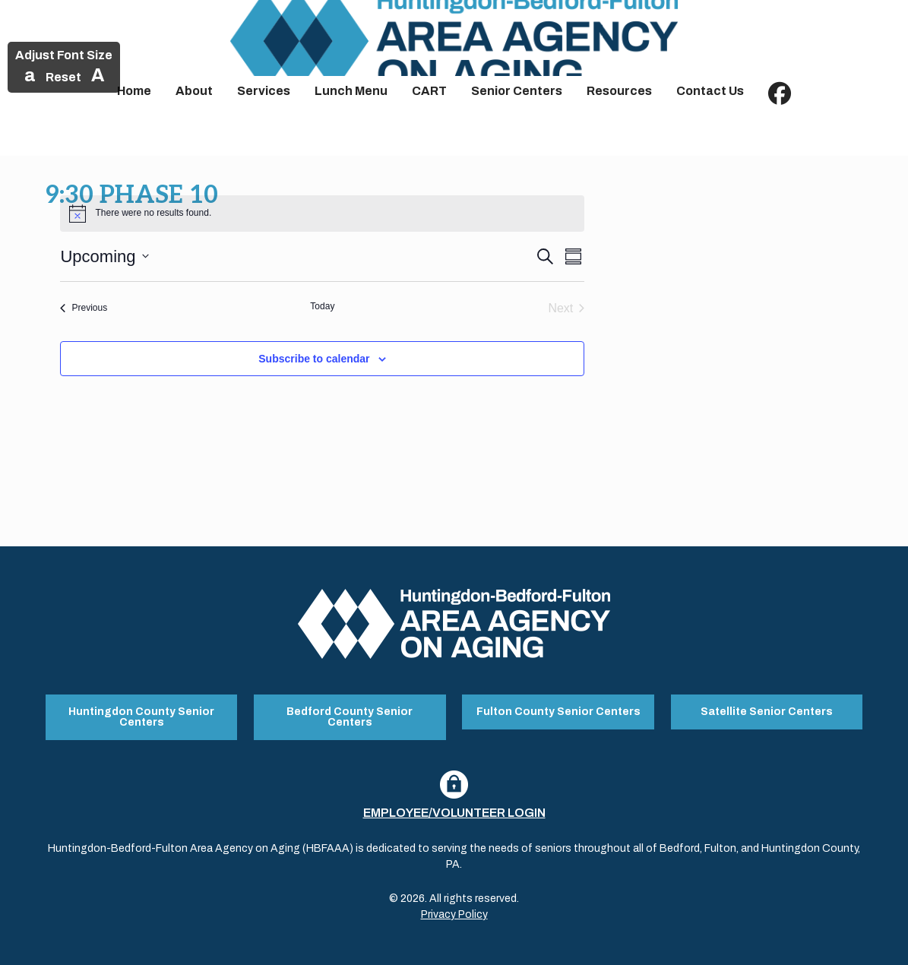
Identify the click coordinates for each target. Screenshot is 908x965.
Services (263, 90)
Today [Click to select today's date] (322, 306)
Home (134, 90)
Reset (63, 77)
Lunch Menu (351, 90)
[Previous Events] (83, 308)
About (194, 90)
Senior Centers (516, 90)
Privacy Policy (454, 914)
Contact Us (710, 90)
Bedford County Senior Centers (349, 717)
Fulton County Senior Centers (558, 711)
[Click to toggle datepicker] (104, 256)
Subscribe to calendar (313, 359)
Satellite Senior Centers (767, 711)
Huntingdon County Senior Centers (141, 717)
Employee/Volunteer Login (454, 812)
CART (429, 90)
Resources (619, 90)
